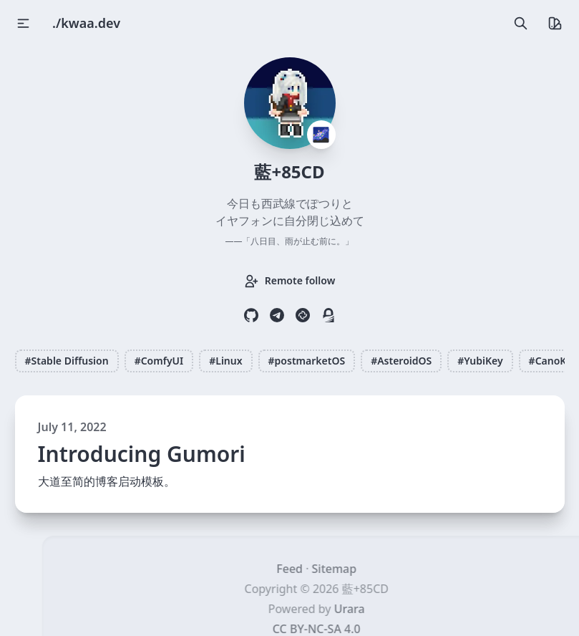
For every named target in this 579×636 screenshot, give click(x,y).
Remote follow (290, 281)
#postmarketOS (307, 360)
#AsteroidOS (401, 360)
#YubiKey (479, 360)
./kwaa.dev (86, 23)
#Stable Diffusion (67, 360)
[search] (519, 23)
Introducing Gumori (141, 454)
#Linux (225, 360)
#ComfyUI (159, 360)
